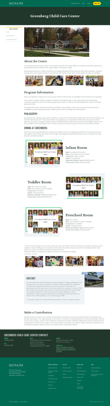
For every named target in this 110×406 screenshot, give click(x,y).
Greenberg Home (12, 39)
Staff (8, 32)
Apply (89, 3)
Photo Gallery (10, 35)
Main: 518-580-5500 (15, 373)
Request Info (75, 3)
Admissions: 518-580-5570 (16, 375)
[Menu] (97, 3)
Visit (83, 3)
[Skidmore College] (16, 3)
